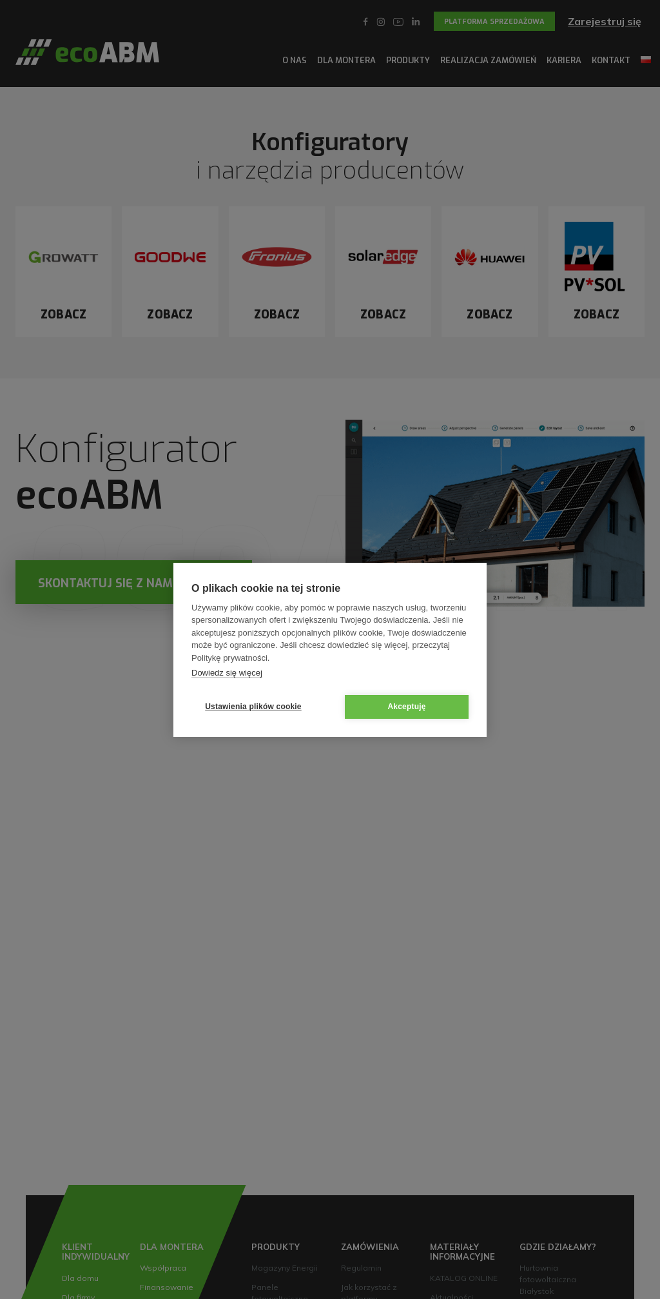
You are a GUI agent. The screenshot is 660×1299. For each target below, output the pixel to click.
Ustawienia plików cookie (253, 706)
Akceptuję (406, 706)
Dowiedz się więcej (226, 673)
